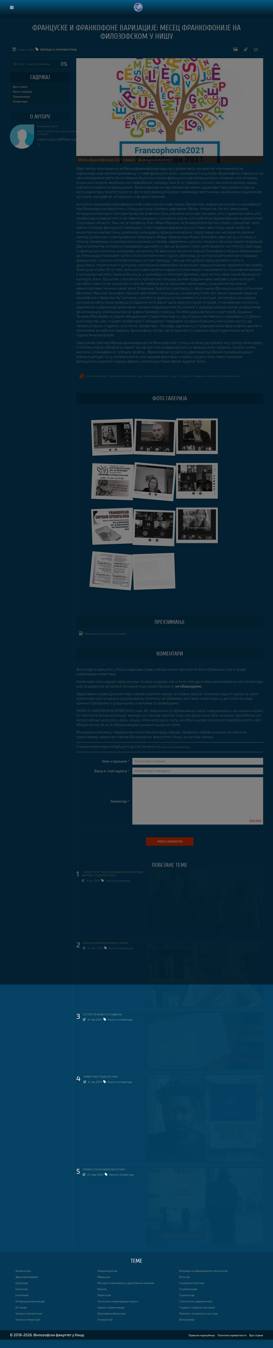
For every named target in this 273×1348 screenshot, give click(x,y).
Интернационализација (35, 1309)
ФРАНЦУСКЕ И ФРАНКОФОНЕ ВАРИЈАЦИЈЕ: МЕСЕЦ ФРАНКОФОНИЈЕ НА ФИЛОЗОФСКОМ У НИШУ (136, 33)
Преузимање (220, 51)
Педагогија (106, 1303)
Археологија (26, 1279)
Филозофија (189, 1327)
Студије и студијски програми (203, 1315)
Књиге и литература (121, 895)
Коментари (248, 51)
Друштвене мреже (31, 1285)
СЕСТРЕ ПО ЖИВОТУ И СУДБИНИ (109, 1023)
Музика (103, 1297)
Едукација (24, 1291)
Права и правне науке (115, 1315)
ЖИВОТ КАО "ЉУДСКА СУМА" (107, 1085)
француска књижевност (178, 378)
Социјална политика (196, 1291)
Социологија (189, 1303)
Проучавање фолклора (116, 1321)
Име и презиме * (115, 769)
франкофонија (126, 378)
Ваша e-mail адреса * (111, 779)
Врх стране (20, 86)
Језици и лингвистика (33, 1321)
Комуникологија (111, 1279)
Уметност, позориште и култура (205, 1321)
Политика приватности (222, 1343)
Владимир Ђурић (51, 127)
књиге (200, 378)
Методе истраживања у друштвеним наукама (135, 1291)
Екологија (24, 1297)
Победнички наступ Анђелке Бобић (111, 641)
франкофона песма (89, 384)
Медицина (106, 1285)
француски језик (149, 378)
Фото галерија (189, 51)
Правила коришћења (182, 1343)
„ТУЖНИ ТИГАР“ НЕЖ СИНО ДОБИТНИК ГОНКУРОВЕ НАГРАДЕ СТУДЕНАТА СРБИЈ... (113, 885)
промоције (214, 378)
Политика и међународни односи (125, 1309)
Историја (23, 1315)
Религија (186, 1285)
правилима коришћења (180, 754)
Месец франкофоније (100, 378)
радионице (247, 378)
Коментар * (120, 809)
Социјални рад (191, 1297)
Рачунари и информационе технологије (212, 1279)
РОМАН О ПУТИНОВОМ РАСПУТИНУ (112, 1178)
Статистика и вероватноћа (201, 1309)
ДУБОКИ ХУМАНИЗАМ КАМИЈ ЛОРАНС (114, 952)
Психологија (107, 1327)
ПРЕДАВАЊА (230, 378)
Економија (24, 1303)
